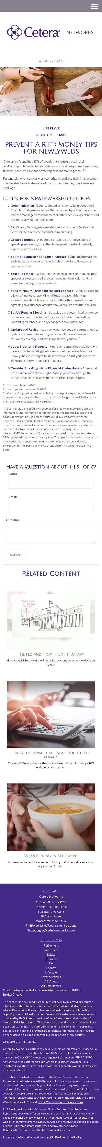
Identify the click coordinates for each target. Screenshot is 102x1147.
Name (13, 473)
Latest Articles (51, 977)
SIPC (89, 1057)
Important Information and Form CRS (28, 1137)
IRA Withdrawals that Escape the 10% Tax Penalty (51, 755)
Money (51, 968)
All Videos (51, 981)
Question (13, 520)
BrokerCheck (12, 994)
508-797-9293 (51, 61)
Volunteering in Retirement (51, 856)
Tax (51, 963)
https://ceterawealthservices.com (60, 1102)
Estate (51, 954)
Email (13, 496)
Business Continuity (68, 1137)
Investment (51, 950)
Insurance (51, 959)
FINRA (80, 1057)
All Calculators (51, 986)
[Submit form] (16, 555)
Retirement (51, 945)
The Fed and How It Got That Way (51, 654)
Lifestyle (51, 972)
